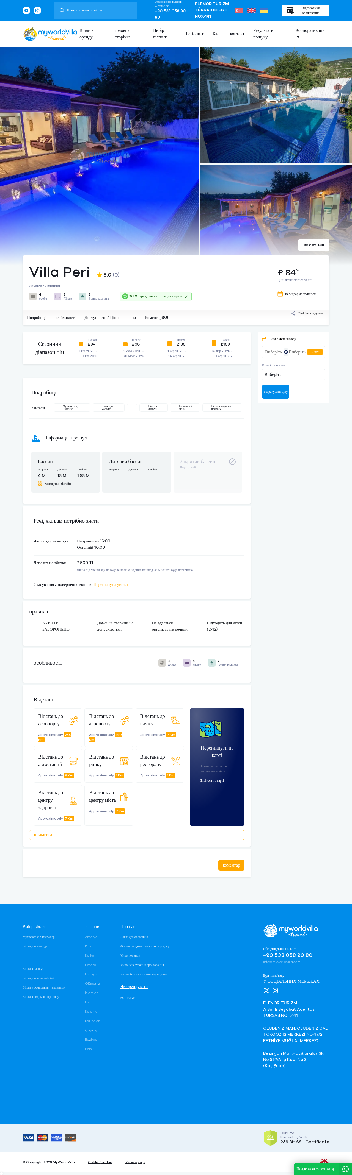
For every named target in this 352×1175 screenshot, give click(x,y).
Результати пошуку (263, 33)
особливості (65, 318)
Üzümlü (91, 1002)
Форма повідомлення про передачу (144, 946)
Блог (217, 34)
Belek (89, 1049)
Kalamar (92, 1011)
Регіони (193, 34)
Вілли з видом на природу (41, 996)
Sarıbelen (92, 1021)
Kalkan (91, 955)
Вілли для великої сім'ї (38, 978)
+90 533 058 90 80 (170, 14)
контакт (237, 34)
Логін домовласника (134, 937)
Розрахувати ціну (276, 391)
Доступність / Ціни (101, 318)
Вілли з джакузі (34, 968)
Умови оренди (130, 955)
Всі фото (314, 245)
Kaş (88, 946)
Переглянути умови (111, 585)
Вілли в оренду (86, 33)
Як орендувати (134, 986)
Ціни (131, 318)
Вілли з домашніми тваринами (44, 987)
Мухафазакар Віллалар (39, 937)
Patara (90, 965)
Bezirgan (92, 1039)
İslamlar (91, 993)
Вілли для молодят (36, 946)
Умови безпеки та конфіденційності (145, 974)
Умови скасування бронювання (142, 965)
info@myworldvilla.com (281, 962)
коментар (231, 865)
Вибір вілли (158, 33)
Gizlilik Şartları (100, 1162)
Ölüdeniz (92, 983)
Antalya (91, 937)
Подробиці (36, 318)
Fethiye (91, 974)
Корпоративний (310, 30)
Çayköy (91, 1030)
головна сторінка (123, 33)
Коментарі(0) (156, 318)
